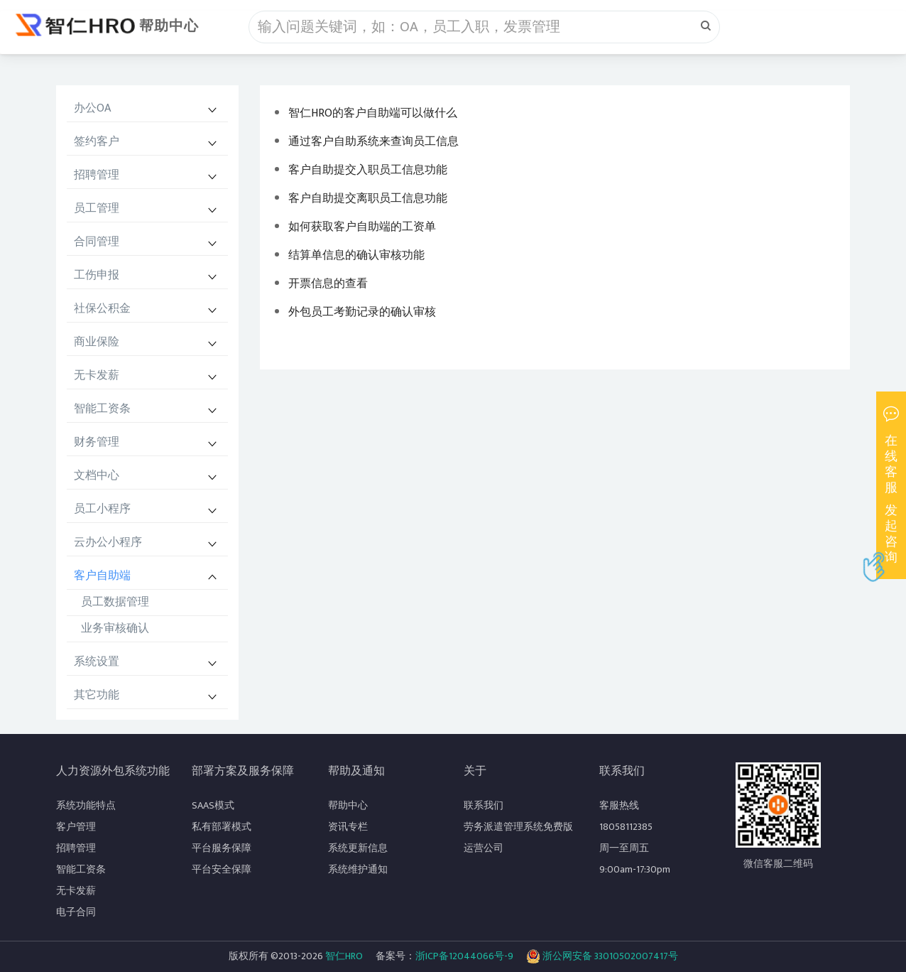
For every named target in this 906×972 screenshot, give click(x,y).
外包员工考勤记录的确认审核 (362, 312)
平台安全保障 (221, 869)
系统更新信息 (358, 848)
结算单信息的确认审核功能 (356, 255)
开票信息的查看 (328, 283)
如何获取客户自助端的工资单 (362, 227)
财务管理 (96, 442)
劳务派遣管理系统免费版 (518, 827)
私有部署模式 (221, 827)
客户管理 (76, 827)
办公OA (92, 108)
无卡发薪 (96, 375)
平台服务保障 (221, 848)
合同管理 (96, 242)
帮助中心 (169, 26)
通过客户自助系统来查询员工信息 (373, 141)
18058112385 (626, 827)
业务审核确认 (115, 628)
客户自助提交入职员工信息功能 (367, 170)
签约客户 (96, 141)
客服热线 (619, 805)
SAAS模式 (213, 805)
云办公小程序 (108, 542)
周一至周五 (624, 848)
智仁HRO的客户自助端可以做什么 (372, 113)
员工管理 (96, 208)
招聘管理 (96, 175)
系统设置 (96, 661)
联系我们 (483, 805)
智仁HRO (344, 956)
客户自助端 (102, 575)
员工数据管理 (115, 602)
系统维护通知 (358, 869)
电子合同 (76, 912)
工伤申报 (96, 275)
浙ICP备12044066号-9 (464, 956)
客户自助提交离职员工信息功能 (367, 198)
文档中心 (96, 475)
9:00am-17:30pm (634, 869)
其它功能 (96, 695)
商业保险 (96, 342)
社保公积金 (102, 308)
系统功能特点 (86, 805)
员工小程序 (102, 509)
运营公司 (483, 848)
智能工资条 (102, 408)
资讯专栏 (348, 827)
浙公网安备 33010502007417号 (602, 956)
